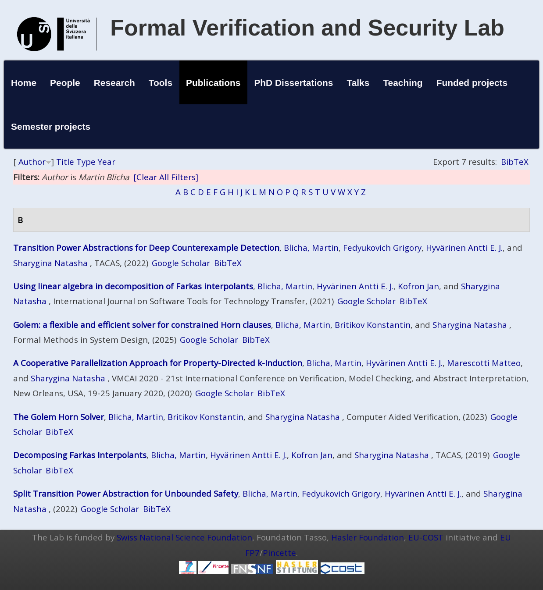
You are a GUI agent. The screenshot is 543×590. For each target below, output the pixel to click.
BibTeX (515, 161)
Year (106, 161)
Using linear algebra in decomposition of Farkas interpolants (133, 286)
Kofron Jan (418, 286)
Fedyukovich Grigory (382, 247)
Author (32, 161)
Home (23, 83)
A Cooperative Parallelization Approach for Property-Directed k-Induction (157, 362)
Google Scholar (181, 262)
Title (65, 161)
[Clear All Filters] (165, 176)
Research (114, 83)
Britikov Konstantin (373, 324)
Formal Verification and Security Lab (307, 27)
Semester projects (50, 126)
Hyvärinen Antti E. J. (464, 247)
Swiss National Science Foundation (184, 537)
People (65, 83)
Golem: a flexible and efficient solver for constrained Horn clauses (142, 324)
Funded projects (472, 83)
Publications (213, 83)
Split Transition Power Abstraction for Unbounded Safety (125, 493)
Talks (358, 83)
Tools (160, 83)
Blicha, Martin (311, 247)
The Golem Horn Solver (58, 416)
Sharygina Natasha (50, 262)
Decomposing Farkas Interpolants (79, 454)
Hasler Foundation (367, 537)
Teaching (402, 83)
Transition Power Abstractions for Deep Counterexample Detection (146, 247)
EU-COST (425, 537)
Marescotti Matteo (484, 362)
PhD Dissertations (293, 83)
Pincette (279, 552)
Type (86, 161)
